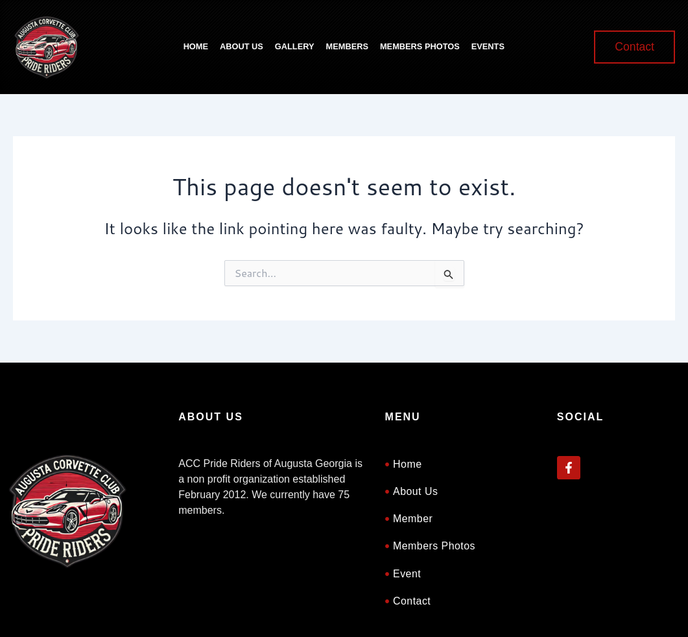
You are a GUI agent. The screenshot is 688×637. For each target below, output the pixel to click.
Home (196, 46)
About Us (241, 46)
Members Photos (420, 46)
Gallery (294, 46)
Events (487, 46)
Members (347, 46)
